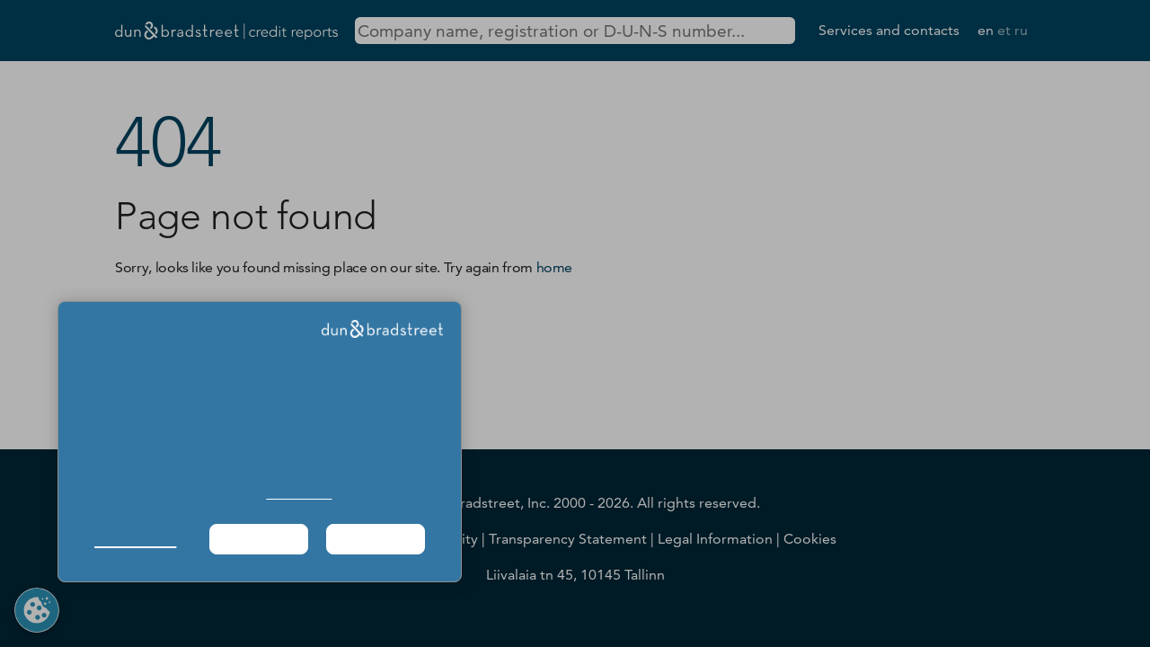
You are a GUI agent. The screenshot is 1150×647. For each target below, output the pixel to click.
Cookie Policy (299, 494)
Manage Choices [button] (135, 538)
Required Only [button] (259, 538)
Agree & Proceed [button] (376, 538)
